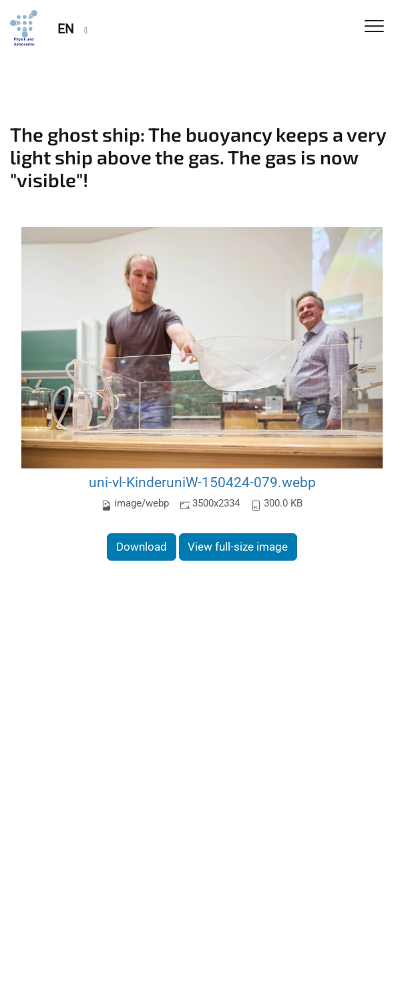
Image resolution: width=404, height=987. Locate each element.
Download (141, 546)
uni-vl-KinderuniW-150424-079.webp (202, 482)
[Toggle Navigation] (374, 27)
